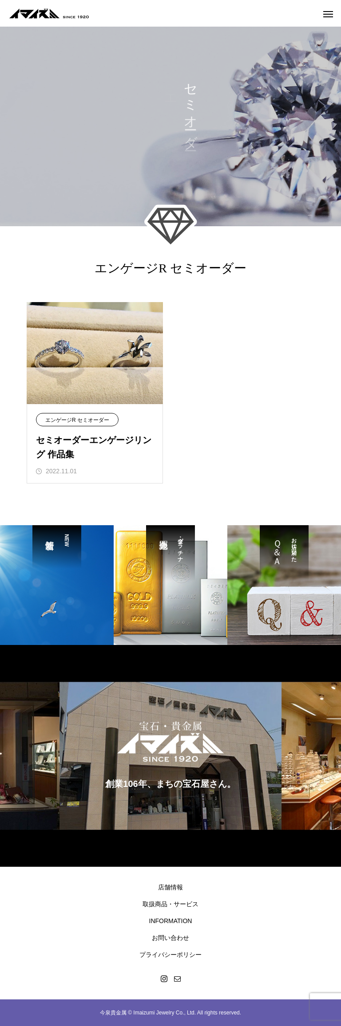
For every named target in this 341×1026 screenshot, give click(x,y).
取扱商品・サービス (170, 904)
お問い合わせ (170, 937)
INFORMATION (170, 920)
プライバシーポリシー (170, 954)
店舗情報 (170, 887)
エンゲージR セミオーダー (77, 420)
